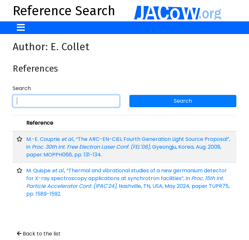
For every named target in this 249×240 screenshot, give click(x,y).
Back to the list (39, 233)
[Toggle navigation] (21, 27)
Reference (39, 123)
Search (22, 88)
